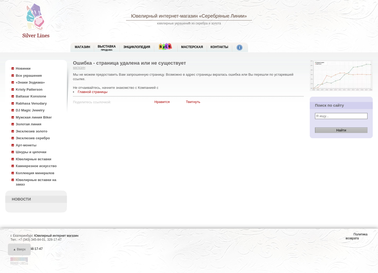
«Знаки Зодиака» (30, 82)
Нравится (162, 102)
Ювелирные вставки (33, 159)
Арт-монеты (26, 145)
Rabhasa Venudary (31, 103)
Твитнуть (193, 102)
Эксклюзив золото (31, 131)
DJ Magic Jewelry (30, 110)
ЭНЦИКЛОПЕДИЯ (136, 47)
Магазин (79, 67)
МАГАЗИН (82, 47)
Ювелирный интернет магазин (56, 236)
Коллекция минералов (35, 173)
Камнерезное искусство (36, 166)
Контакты (219, 47)
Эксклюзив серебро (33, 138)
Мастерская (192, 47)
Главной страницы (92, 92)
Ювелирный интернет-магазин (164, 16)
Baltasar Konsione (31, 96)
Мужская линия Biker (34, 117)
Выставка (107, 48)
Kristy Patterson (29, 89)
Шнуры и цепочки (31, 152)
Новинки (23, 68)
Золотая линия (28, 124)
